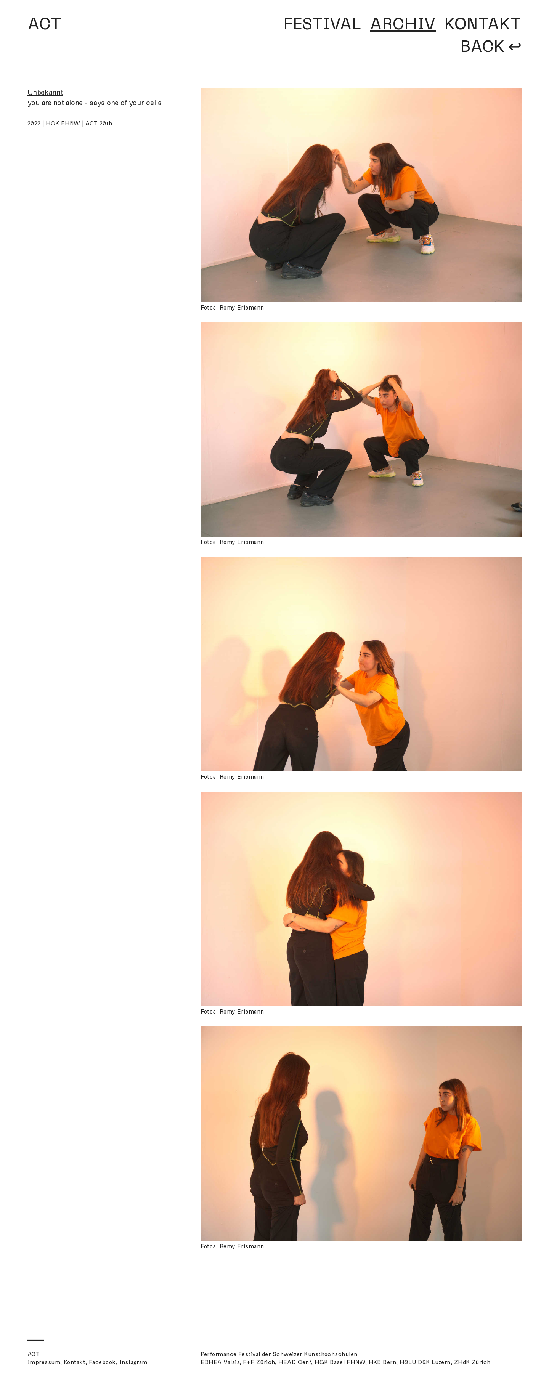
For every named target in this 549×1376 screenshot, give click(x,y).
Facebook (102, 1362)
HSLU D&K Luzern (425, 1362)
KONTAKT (483, 24)
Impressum (43, 1362)
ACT (44, 24)
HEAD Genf (294, 1362)
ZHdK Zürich (472, 1362)
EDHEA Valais (220, 1362)
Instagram (133, 1362)
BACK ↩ (491, 46)
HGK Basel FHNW (340, 1362)
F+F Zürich (259, 1362)
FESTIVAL (322, 24)
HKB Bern (382, 1362)
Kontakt (74, 1362)
